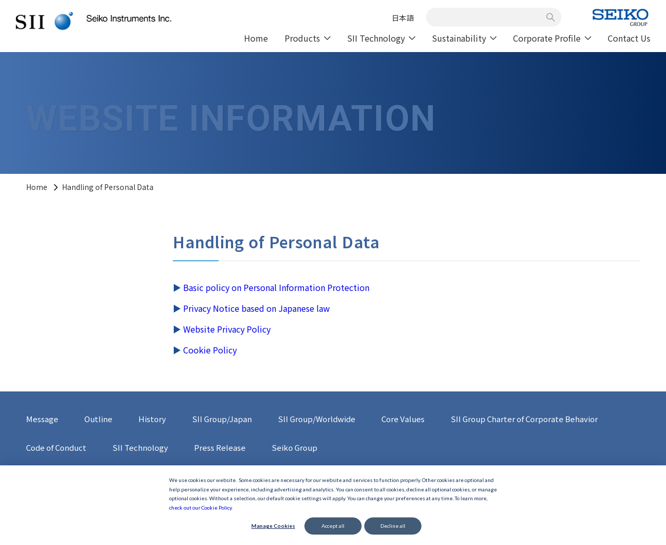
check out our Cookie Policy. (201, 507)
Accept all (333, 526)
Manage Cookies (273, 526)
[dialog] (333, 505)
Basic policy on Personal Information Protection (276, 287)
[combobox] (488, 17)
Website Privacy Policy (227, 329)
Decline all (392, 526)
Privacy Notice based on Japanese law (256, 308)
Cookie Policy (210, 350)
